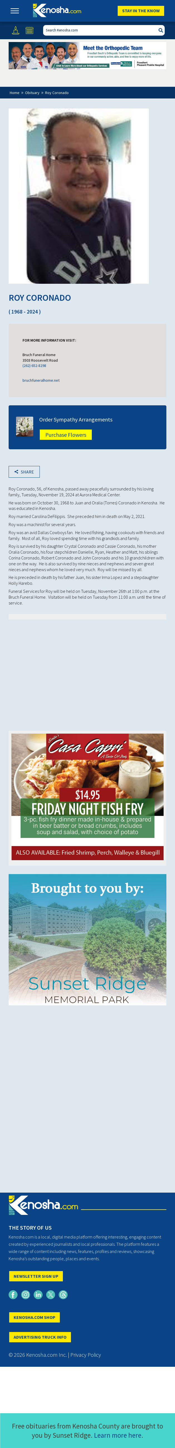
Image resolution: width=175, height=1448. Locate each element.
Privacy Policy (85, 1354)
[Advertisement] (87, 667)
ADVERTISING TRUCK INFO (40, 1337)
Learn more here (117, 1435)
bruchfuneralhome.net (41, 380)
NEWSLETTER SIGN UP (36, 1276)
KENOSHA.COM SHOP (34, 1317)
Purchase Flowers (65, 434)
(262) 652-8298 (34, 365)
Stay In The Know (141, 10)
